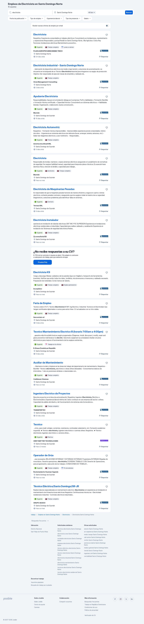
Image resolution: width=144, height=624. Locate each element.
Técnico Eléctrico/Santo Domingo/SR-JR (56, 491)
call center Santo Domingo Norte (94, 543)
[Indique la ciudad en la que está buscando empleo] (75, 12)
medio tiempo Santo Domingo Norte (95, 540)
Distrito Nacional (36, 534)
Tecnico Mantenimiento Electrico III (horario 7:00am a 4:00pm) (68, 337)
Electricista (39, 34)
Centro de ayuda (39, 604)
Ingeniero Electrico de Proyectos (51, 399)
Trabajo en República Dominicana (95, 604)
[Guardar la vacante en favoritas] (107, 35)
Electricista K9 (41, 277)
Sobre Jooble (38, 602)
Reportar (103, 57)
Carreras (37, 607)
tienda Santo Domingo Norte (93, 556)
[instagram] (121, 599)
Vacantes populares (37, 588)
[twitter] (126, 599)
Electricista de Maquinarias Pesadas (53, 189)
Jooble (15, 620)
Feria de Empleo (42, 308)
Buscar (129, 12)
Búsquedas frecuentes (40, 526)
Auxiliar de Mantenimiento (48, 368)
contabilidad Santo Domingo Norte (95, 562)
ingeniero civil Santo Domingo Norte (95, 559)
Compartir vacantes (65, 602)
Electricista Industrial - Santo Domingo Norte (58, 65)
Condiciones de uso (91, 607)
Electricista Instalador (45, 220)
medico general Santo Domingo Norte (96, 553)
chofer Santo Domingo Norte (93, 546)
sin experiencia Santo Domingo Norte (96, 537)
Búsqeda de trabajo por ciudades (41, 591)
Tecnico (37, 430)
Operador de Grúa (43, 461)
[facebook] (115, 599)
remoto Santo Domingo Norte (93, 534)
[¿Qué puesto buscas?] (30, 12)
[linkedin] (132, 599)
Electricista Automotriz (46, 127)
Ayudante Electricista (45, 96)
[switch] (107, 26)
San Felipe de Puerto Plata (39, 537)
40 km (91, 12)
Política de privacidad (91, 610)
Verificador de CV (90, 615)
